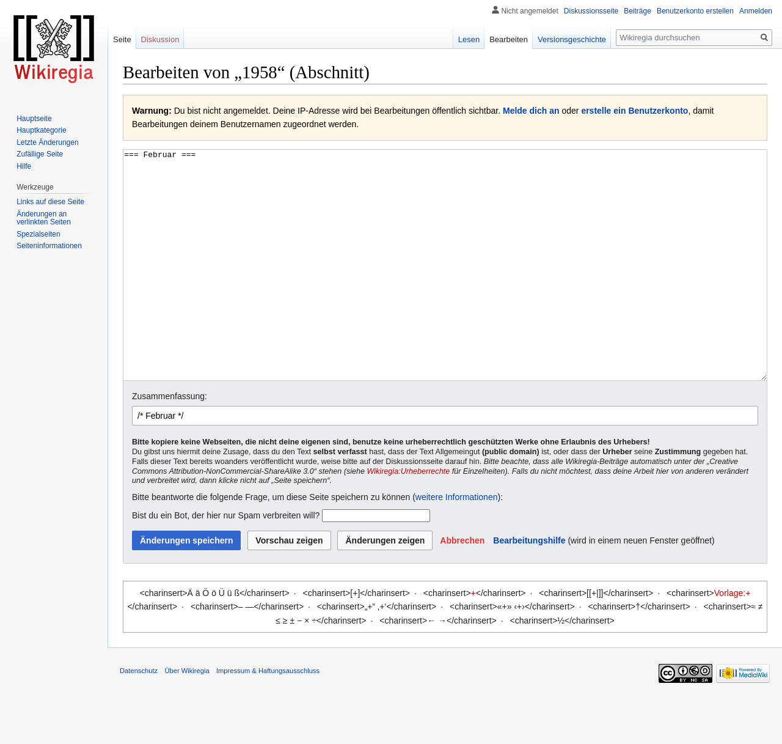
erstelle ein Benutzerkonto (634, 111)
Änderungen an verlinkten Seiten (43, 218)
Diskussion (160, 39)
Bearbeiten (508, 39)
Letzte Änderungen (47, 142)
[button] (462, 586)
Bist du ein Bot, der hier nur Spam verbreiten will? (226, 561)
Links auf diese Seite (50, 201)
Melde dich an (531, 111)
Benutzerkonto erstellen (695, 11)
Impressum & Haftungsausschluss (268, 716)
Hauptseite (33, 118)
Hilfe (23, 166)
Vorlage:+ (732, 639)
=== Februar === (445, 288)
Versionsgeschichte (572, 39)
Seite (122, 39)
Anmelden (755, 11)
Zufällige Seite (39, 154)
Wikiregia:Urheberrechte (408, 517)
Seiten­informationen (49, 245)
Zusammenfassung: (169, 442)
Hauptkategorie (41, 130)
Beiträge (637, 11)
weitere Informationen (456, 543)
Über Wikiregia (186, 716)
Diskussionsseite (591, 11)
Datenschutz (139, 716)
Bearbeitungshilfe (529, 586)
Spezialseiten (38, 234)
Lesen (469, 39)
